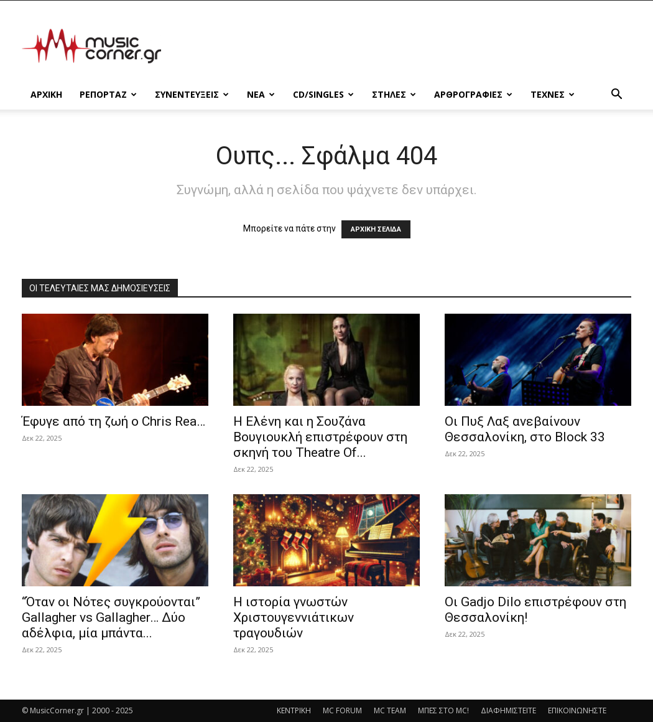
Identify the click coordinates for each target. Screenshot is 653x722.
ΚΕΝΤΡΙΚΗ (294, 710)
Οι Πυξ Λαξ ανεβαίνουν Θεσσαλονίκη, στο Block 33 (525, 429)
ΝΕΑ (261, 94)
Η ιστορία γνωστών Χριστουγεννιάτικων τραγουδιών (293, 617)
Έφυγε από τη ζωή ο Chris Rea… (113, 421)
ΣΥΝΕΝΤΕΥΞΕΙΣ (192, 94)
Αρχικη (46, 94)
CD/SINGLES (323, 94)
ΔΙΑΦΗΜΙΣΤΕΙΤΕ (508, 710)
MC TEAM (390, 710)
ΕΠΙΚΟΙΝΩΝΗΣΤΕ (577, 710)
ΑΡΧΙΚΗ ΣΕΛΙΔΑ (376, 229)
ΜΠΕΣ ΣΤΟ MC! (443, 710)
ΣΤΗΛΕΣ (394, 94)
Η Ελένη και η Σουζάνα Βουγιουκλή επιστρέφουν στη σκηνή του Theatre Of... (320, 437)
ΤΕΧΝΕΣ (552, 94)
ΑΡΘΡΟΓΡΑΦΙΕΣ (473, 94)
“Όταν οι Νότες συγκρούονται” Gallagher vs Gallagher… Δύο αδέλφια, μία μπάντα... (111, 617)
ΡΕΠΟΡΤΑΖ (108, 94)
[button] (616, 95)
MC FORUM (342, 710)
